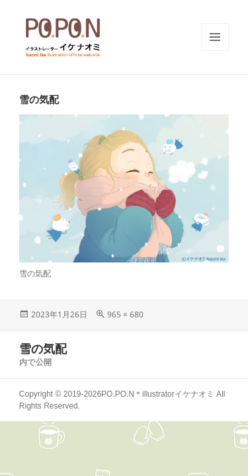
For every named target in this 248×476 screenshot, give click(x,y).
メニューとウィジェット (215, 50)
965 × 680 (125, 314)
